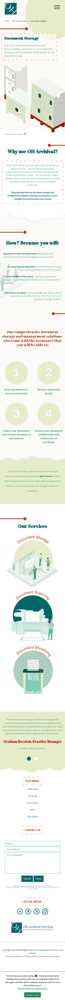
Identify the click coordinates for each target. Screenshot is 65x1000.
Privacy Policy (45, 887)
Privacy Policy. (47, 886)
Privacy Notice (31, 956)
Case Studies (32, 816)
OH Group (32, 796)
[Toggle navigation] (57, 7)
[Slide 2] (36, 758)
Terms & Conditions (14, 956)
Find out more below (15, 134)
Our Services (32, 803)
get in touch (46, 476)
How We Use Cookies (50, 956)
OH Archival (32, 789)
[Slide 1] (29, 758)
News (32, 809)
